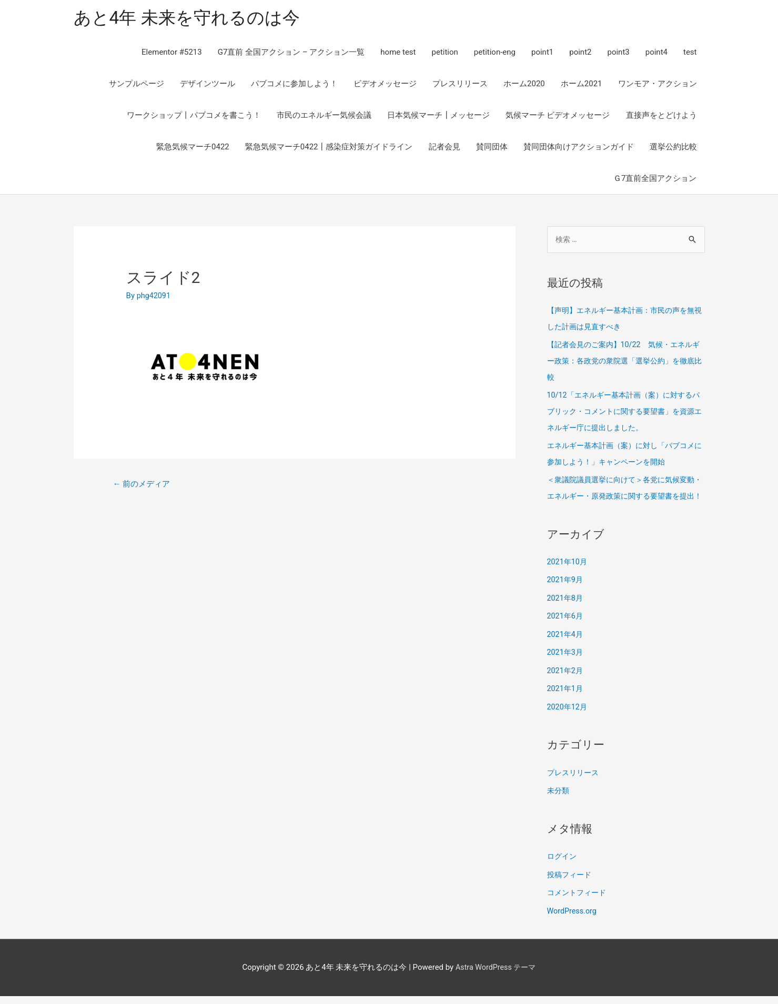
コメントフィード (578, 901)
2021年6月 (566, 628)
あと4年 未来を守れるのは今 (193, 18)
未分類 (559, 800)
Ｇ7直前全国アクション (654, 180)
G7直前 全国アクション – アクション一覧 (291, 53)
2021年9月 (566, 593)
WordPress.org (573, 919)
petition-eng (495, 53)
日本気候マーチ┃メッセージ (438, 116)
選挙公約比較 (673, 148)
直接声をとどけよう (661, 116)
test (690, 53)
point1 (542, 53)
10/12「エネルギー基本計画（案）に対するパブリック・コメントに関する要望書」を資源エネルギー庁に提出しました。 (626, 411)
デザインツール (207, 85)
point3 (618, 53)
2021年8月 (566, 611)
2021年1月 (566, 699)
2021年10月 (568, 575)
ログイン (563, 866)
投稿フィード (570, 884)
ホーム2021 (581, 85)
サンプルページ (136, 85)
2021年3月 (566, 664)
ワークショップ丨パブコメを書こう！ (194, 116)
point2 (580, 53)
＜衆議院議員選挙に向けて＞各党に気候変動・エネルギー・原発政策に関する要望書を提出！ (626, 494)
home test (398, 53)
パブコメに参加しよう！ (294, 85)
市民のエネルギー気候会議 (324, 116)
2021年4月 (566, 646)
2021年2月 (566, 682)
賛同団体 (492, 148)
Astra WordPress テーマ (495, 975)
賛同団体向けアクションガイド (578, 148)
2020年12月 (568, 717)
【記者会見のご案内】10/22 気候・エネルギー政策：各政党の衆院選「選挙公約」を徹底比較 (626, 361)
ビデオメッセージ (385, 85)
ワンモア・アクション (657, 85)
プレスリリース (460, 85)
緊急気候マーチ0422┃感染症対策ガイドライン (329, 148)
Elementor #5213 (172, 53)
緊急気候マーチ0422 (192, 148)
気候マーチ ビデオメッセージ (558, 116)
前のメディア (143, 486)
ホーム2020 (524, 85)
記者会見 (444, 148)
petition (445, 53)
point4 (656, 53)
